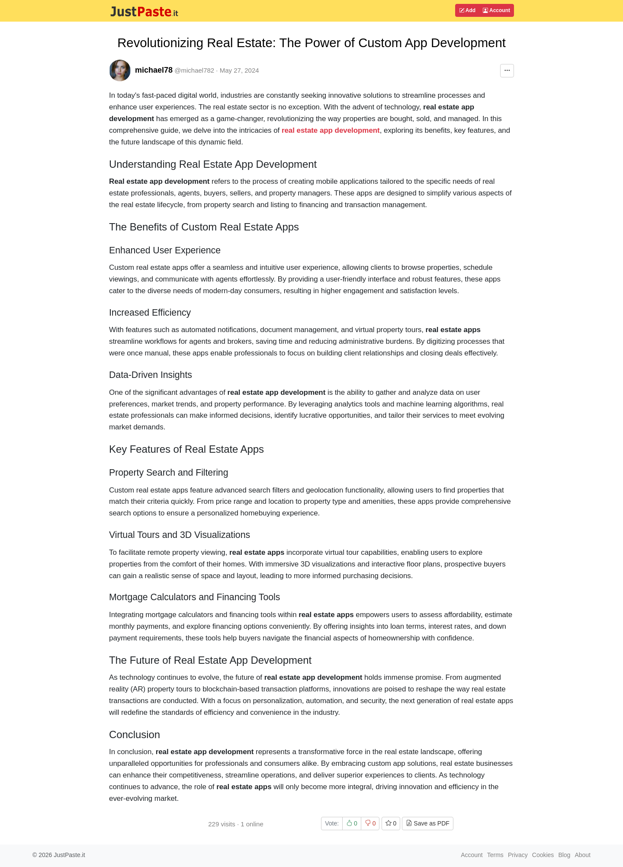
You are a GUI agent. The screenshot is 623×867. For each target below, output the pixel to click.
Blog (564, 854)
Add (467, 10)
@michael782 (194, 70)
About (583, 854)
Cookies (543, 854)
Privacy (518, 854)
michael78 (154, 70)
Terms (495, 854)
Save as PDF (427, 823)
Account (496, 10)
